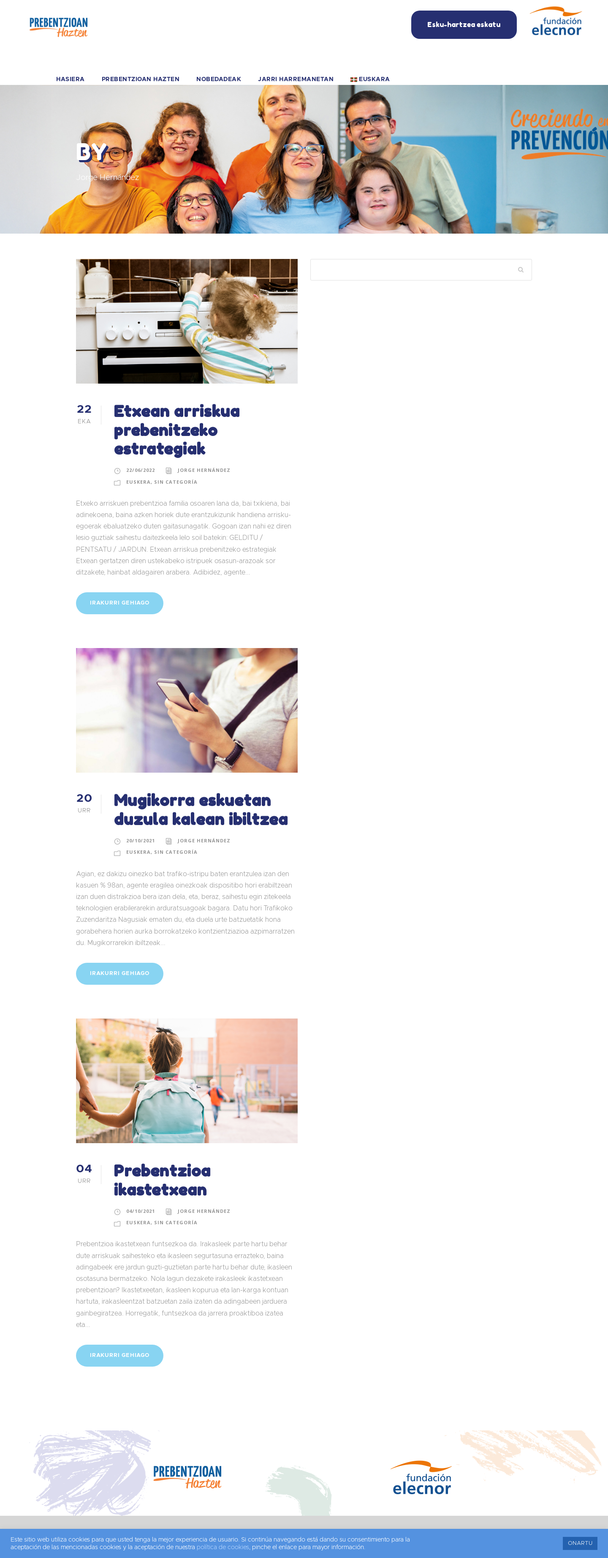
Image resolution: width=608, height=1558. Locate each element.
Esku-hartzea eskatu (463, 24)
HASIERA (70, 79)
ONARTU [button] (580, 1543)
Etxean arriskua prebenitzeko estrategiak (177, 430)
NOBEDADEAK (218, 79)
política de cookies (223, 1547)
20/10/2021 (140, 840)
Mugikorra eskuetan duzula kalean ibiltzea (201, 809)
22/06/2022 (140, 470)
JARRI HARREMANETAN (296, 79)
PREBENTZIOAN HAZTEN (141, 79)
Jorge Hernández (204, 470)
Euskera (138, 482)
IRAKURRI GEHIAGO (119, 603)
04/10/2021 (140, 1211)
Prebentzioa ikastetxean (162, 1180)
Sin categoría (176, 482)
